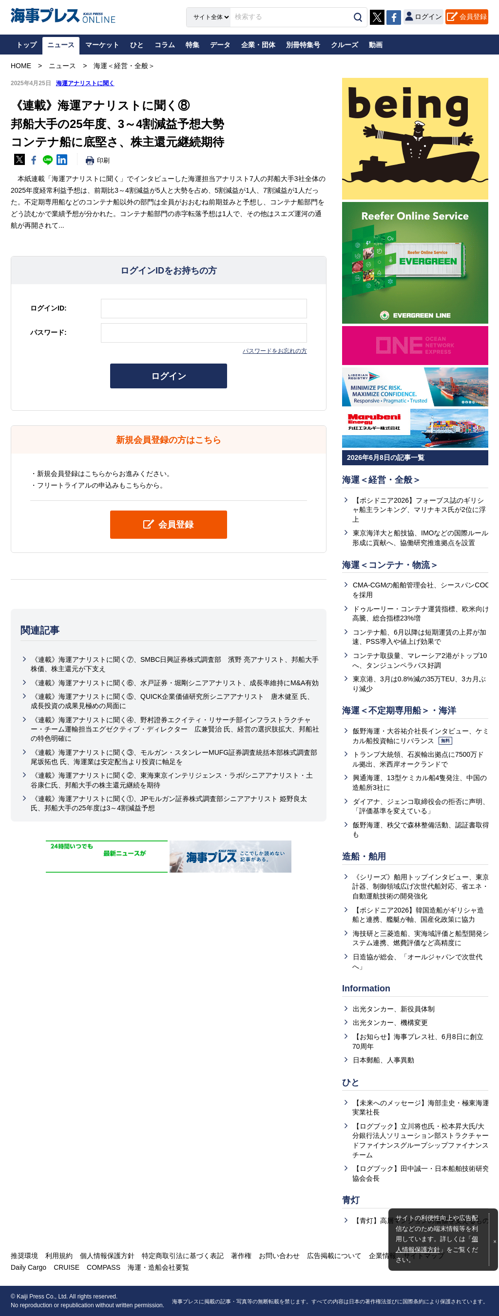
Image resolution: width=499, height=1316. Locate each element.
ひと (351, 1082)
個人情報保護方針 (107, 1256)
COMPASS (103, 1267)
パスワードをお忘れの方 (275, 350)
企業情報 (382, 1256)
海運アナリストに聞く (85, 83)
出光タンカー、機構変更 (390, 1022)
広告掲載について (334, 1256)
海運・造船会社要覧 (158, 1267)
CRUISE (66, 1267)
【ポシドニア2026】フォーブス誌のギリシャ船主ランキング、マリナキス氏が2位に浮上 (419, 509)
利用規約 (59, 1256)
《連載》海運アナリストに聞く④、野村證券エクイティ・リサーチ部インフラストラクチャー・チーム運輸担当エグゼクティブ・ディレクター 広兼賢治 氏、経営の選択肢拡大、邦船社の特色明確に (175, 729)
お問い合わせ (279, 1256)
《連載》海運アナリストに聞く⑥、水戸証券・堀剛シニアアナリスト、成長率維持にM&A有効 (175, 683)
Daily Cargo (28, 1267)
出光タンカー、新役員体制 (394, 1009)
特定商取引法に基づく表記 (183, 1256)
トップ (26, 45)
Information (366, 988)
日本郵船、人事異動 (383, 1060)
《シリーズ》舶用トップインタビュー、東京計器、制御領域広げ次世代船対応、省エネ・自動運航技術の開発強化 (420, 886)
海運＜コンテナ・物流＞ (390, 565)
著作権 (241, 1256)
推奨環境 (24, 1256)
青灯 (351, 1200)
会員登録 (473, 16)
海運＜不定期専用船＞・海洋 (399, 710)
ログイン (168, 376)
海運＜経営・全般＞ (381, 480)
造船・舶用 (364, 856)
